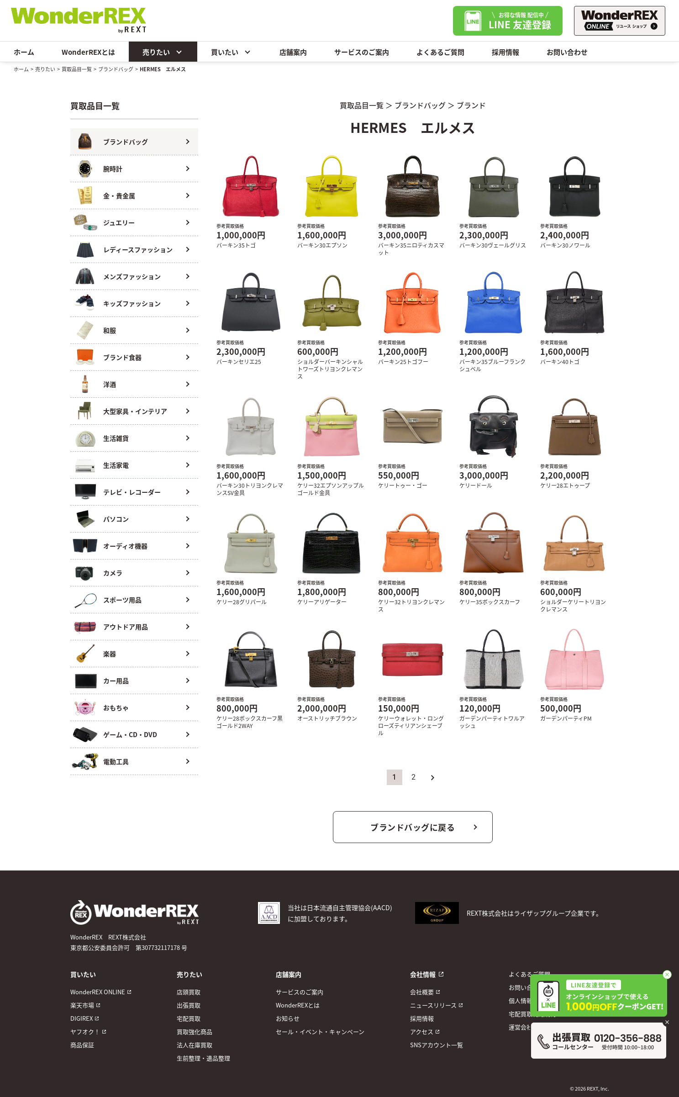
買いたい (231, 52)
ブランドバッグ (115, 69)
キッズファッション (132, 303)
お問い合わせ (567, 52)
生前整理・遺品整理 (203, 1058)
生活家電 (116, 464)
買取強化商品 (194, 1031)
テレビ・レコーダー (132, 491)
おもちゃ (116, 707)
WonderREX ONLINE (97, 991)
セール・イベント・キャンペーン (320, 1031)
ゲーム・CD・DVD (130, 734)
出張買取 (188, 1005)
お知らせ (288, 1018)
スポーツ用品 (122, 599)
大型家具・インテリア (135, 411)
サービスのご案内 (361, 52)
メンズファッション (132, 276)
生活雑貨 (116, 438)
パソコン (116, 518)
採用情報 (505, 52)
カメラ (112, 572)
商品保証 (82, 1044)
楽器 (109, 653)
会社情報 (423, 974)
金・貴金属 (119, 195)
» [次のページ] (433, 777)
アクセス (421, 1031)
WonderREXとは (88, 52)
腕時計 (112, 168)
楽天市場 (82, 1005)
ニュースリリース (433, 1005)
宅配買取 (188, 1018)
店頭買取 (188, 991)
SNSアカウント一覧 (436, 1044)
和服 (109, 330)
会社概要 (422, 991)
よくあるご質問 (440, 52)
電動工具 (116, 761)
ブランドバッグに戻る (412, 827)
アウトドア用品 (125, 626)
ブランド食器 (122, 357)
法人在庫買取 (194, 1044)
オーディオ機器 (125, 545)
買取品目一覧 (77, 69)
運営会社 (520, 1027)
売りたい (163, 52)
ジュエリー (119, 222)
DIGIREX (81, 1018)
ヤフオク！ (85, 1031)
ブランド (471, 105)
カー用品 (116, 680)
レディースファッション (138, 249)
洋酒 (109, 384)
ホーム (24, 52)
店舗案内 (293, 52)
